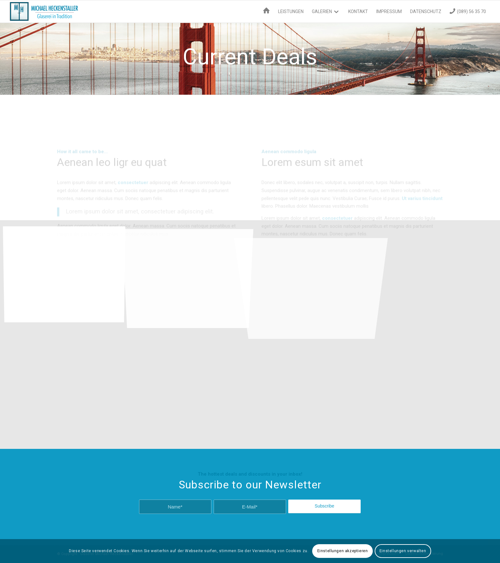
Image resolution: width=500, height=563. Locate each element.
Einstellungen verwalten (402, 551)
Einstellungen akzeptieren (342, 551)
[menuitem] (266, 11)
